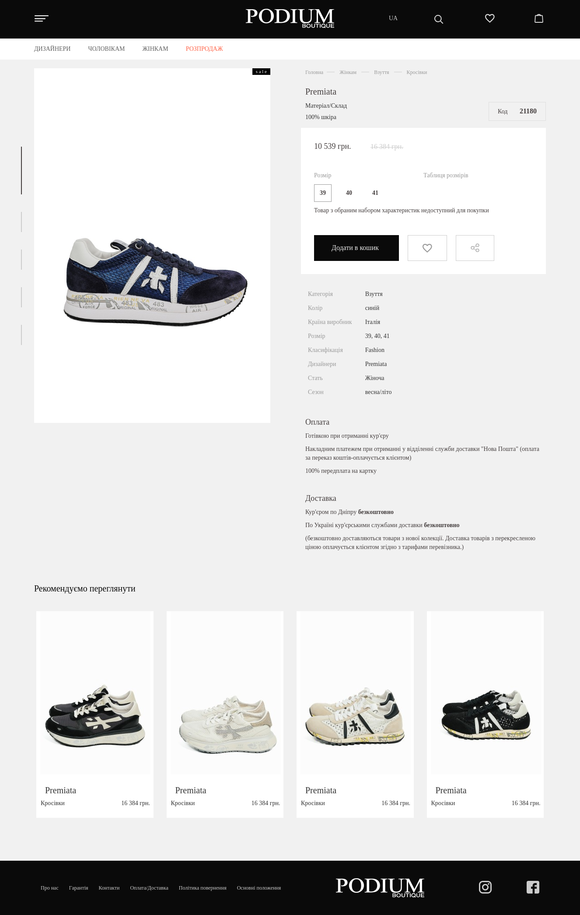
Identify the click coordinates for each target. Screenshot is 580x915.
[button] (21, 170)
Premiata (320, 91)
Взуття (381, 72)
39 (323, 193)
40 (349, 193)
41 (375, 193)
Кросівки (417, 72)
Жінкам (347, 72)
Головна (314, 72)
